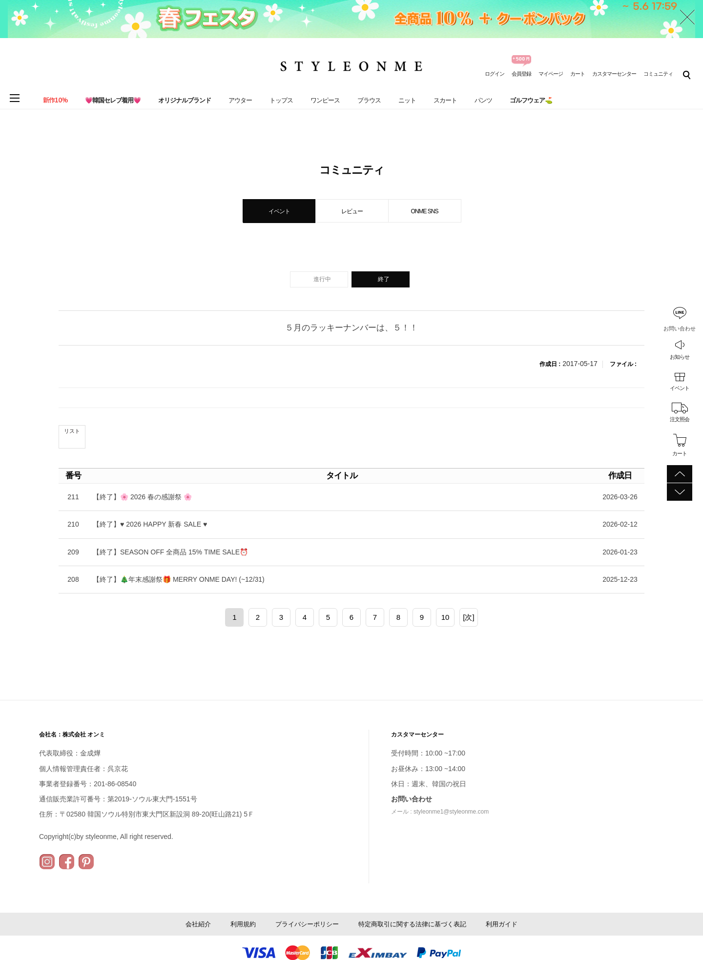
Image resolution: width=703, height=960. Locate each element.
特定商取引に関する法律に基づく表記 (412, 924)
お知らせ (679, 357)
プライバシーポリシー (307, 924)
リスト (72, 431)
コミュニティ (658, 74)
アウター (240, 100)
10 (445, 617)
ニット (407, 100)
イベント (679, 388)
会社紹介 (198, 924)
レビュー (352, 211)
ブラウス (369, 100)
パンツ (483, 100)
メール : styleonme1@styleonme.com (440, 811)
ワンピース (325, 100)
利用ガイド (501, 924)
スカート (445, 100)
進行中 (322, 279)
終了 (383, 279)
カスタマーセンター (614, 74)
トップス (281, 100)
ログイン (494, 74)
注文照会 (679, 419)
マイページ (550, 74)
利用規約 (243, 924)
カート (577, 74)
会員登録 (521, 74)
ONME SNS (424, 211)
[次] (468, 617)
